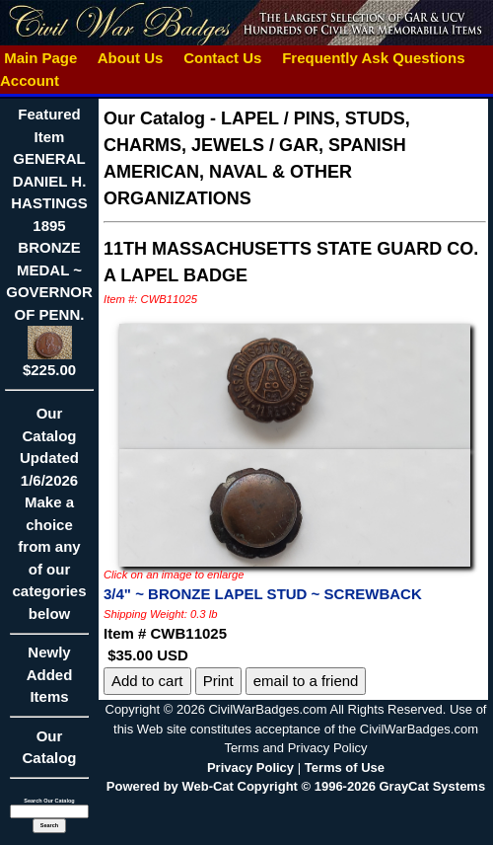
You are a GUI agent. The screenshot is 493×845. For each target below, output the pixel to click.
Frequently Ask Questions (373, 57)
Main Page (41, 57)
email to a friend (306, 680)
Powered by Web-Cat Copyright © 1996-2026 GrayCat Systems (295, 786)
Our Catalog (49, 747)
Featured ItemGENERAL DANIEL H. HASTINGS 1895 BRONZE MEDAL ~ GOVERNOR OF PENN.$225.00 (49, 242)
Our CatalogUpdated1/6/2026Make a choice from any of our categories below (49, 520)
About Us (130, 57)
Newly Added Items (49, 681)
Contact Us (222, 57)
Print (218, 680)
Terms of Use (345, 767)
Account (29, 80)
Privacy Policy (250, 767)
